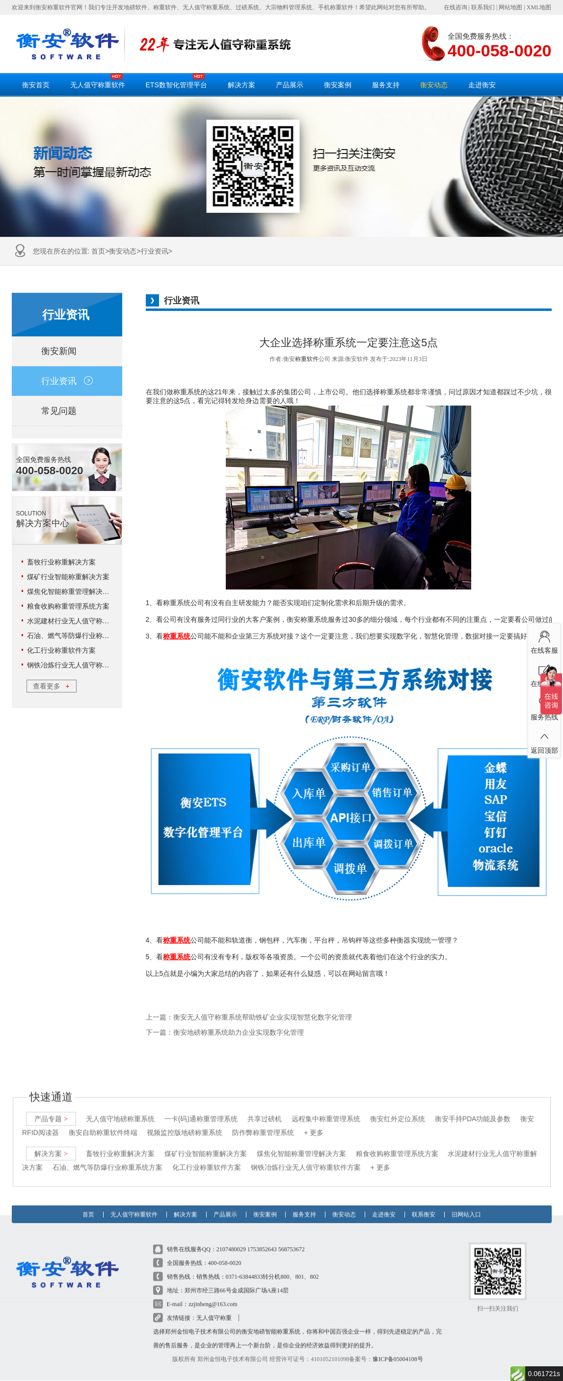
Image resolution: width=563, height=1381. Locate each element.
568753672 (291, 1240)
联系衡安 (423, 1202)
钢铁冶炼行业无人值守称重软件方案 (82, 665)
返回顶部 (544, 740)
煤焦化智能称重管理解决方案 (71, 591)
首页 (98, 251)
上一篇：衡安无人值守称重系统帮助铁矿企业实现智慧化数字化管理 (249, 1017)
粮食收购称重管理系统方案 (68, 606)
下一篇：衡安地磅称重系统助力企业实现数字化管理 (225, 1032)
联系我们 (483, 7)
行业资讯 (154, 251)
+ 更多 (313, 1123)
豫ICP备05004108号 (398, 1350)
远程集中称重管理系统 (325, 1110)
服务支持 (386, 85)
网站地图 (510, 7)
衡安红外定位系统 (397, 1110)
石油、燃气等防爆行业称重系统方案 (82, 635)
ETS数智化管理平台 (176, 81)
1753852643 (262, 1240)
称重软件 (307, 359)
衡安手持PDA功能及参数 (472, 1110)
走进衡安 (482, 85)
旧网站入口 (466, 1202)
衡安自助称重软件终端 (102, 1123)
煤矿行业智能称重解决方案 (68, 577)
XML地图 (539, 7)
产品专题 (51, 1110)
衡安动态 (434, 85)
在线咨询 (455, 7)
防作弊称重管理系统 (263, 1123)
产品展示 (289, 85)
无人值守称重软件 (97, 81)
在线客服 (544, 640)
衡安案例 (337, 85)
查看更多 (51, 686)
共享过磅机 (264, 1110)
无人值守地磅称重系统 (119, 1110)
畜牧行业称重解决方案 (61, 562)
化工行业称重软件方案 (61, 650)
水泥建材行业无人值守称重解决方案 (82, 621)
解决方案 (241, 85)
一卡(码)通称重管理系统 (200, 1110)
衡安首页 (36, 85)
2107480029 (231, 1240)
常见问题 (67, 411)
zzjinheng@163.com (212, 1295)
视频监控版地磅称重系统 (184, 1123)
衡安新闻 (67, 351)
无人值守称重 (214, 1308)
